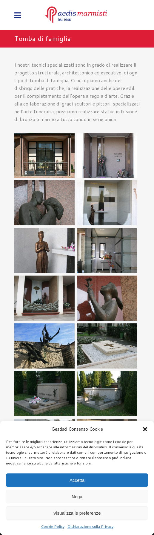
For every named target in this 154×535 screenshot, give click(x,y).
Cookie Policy (52, 526)
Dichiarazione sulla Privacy (90, 526)
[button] (145, 429)
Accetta (77, 480)
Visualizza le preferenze (77, 513)
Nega (77, 496)
